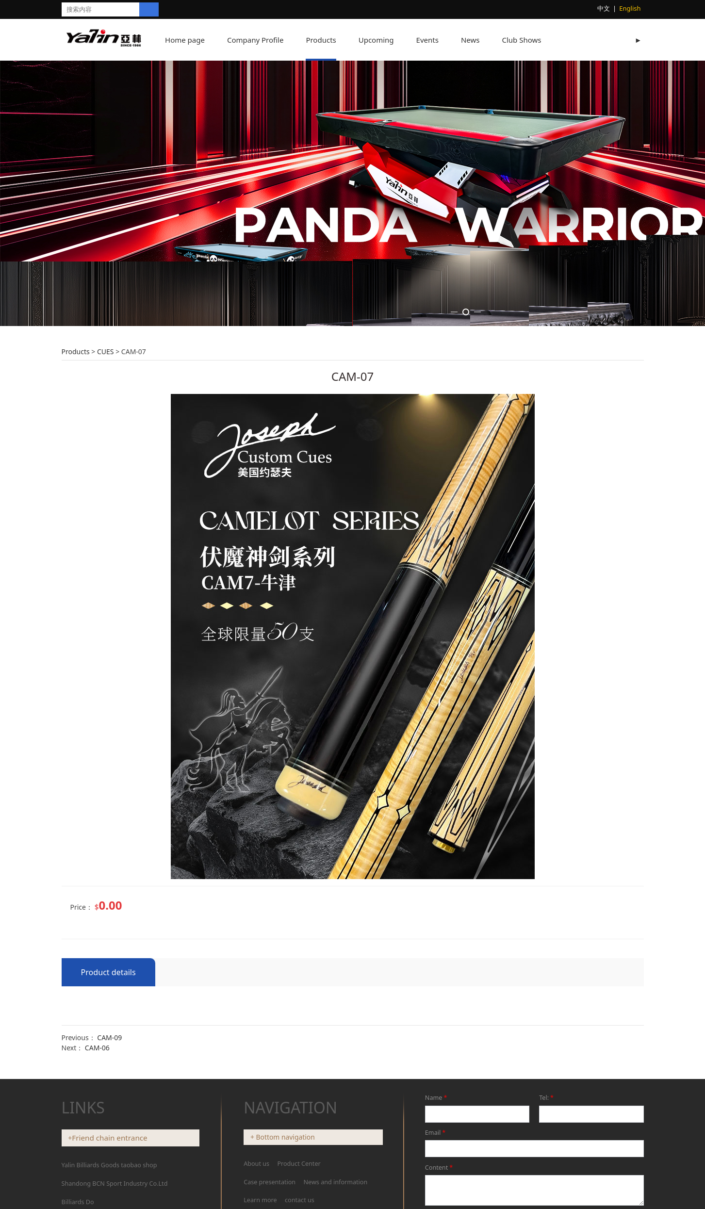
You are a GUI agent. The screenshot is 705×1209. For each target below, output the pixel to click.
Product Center (298, 1164)
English (629, 8)
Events (437, 40)
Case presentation (269, 1182)
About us (257, 1164)
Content (439, 1167)
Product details (108, 972)
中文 (603, 8)
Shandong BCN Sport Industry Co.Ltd (115, 1183)
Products (330, 40)
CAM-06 (97, 1047)
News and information (336, 1182)
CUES (105, 351)
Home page (194, 40)
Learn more (260, 1200)
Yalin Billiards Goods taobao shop (109, 1165)
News (480, 40)
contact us (299, 1200)
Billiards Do (78, 1202)
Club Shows (531, 40)
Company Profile (265, 40)
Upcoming (386, 40)
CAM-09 (109, 1037)
